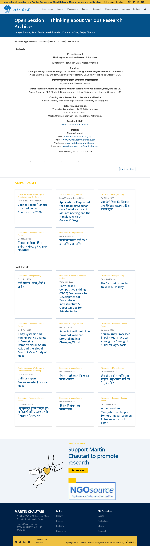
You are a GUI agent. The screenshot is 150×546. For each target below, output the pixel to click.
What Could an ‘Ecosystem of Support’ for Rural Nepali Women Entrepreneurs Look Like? (116, 415)
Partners (60, 526)
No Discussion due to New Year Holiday (114, 285)
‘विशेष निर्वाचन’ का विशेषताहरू (69, 407)
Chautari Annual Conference (30, 197)
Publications (103, 521)
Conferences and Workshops (30, 194)
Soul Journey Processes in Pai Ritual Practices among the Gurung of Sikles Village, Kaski (115, 339)
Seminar (63, 194)
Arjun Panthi (38, 32)
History (59, 516)
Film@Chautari (77, 324)
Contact (136, 9)
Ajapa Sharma (23, 32)
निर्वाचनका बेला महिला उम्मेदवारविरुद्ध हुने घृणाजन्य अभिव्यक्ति (33, 247)
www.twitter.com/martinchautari (79, 139)
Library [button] (85, 9)
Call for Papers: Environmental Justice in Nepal (33, 382)
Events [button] (60, 9)
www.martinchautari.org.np (78, 136)
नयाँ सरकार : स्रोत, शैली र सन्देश (31, 285)
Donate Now (78, 470)
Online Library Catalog (113, 2)
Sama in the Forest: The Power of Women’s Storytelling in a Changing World (74, 337)
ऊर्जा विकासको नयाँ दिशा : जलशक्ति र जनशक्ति (73, 242)
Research (102, 531)
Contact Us (61, 531)
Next (132, 169)
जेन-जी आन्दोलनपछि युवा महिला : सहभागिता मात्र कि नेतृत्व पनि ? (115, 379)
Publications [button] (73, 9)
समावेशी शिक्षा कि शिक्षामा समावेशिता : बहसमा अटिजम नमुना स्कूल (116, 206)
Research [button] (97, 9)
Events (101, 516)
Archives (126, 9)
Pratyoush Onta (70, 32)
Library (101, 526)
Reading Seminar (75, 194)
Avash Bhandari (53, 32)
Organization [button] (47, 9)
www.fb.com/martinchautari (75, 124)
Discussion (106, 194)
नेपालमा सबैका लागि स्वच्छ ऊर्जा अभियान (74, 377)
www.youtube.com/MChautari (79, 143)
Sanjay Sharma (87, 32)
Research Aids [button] (112, 9)
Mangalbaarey (118, 194)
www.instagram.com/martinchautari (80, 146)
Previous (124, 169)
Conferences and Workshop (29, 371)
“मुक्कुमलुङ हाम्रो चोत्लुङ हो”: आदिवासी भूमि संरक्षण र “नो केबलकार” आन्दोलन (33, 412)
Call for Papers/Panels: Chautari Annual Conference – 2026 (32, 208)
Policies (59, 521)
